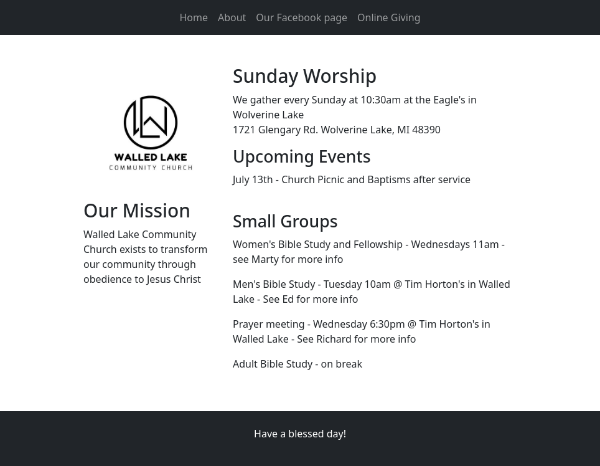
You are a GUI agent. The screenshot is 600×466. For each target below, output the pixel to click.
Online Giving (388, 17)
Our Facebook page (301, 17)
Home (193, 17)
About (232, 17)
